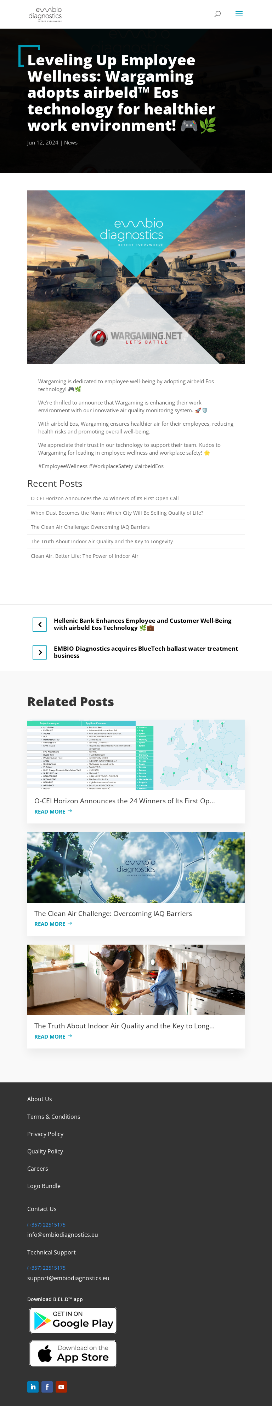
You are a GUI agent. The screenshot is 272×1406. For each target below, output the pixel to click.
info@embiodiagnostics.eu (62, 1235)
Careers (37, 1168)
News (71, 142)
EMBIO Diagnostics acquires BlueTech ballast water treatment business (146, 652)
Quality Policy (45, 1151)
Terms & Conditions (53, 1117)
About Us (39, 1099)
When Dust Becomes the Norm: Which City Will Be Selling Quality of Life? (117, 512)
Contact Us (42, 1209)
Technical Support (51, 1252)
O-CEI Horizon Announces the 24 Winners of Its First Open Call (105, 498)
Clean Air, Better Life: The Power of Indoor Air (84, 556)
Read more (49, 811)
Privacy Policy (45, 1134)
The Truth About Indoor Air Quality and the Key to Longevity (102, 541)
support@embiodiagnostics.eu (68, 1278)
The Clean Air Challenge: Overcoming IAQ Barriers (90, 527)
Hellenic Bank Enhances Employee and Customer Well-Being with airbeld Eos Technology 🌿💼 (143, 624)
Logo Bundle (44, 1186)
